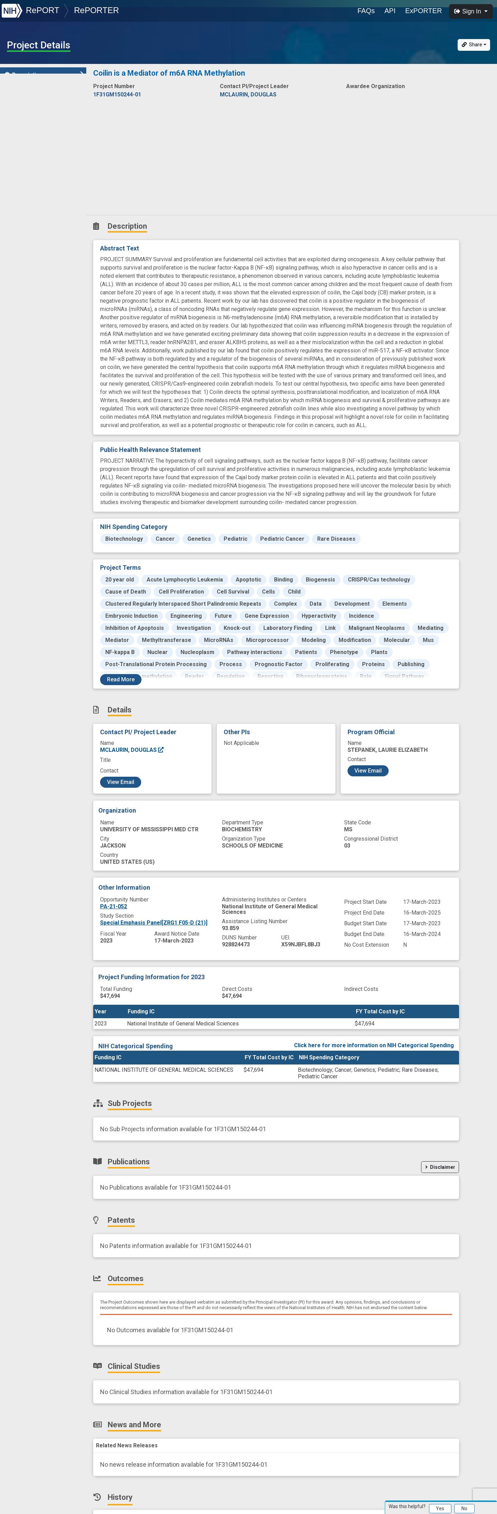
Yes (440, 1508)
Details (17, 90)
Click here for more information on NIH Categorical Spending (374, 1045)
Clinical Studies (29, 166)
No (464, 1508)
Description (44, 74)
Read (121, 679)
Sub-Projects (27, 105)
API (390, 11)
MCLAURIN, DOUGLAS (132, 750)
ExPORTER (423, 11)
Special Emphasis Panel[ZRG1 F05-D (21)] (153, 922)
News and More (30, 181)
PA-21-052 (113, 906)
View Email (120, 782)
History (18, 196)
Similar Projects (31, 211)
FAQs (366, 11)
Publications (25, 120)
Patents (18, 135)
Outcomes (23, 151)
